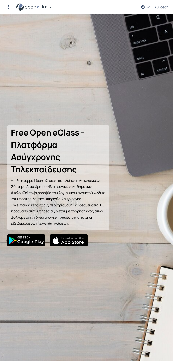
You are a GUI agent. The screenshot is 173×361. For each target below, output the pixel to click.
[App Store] (69, 240)
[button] (8, 7)
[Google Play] (26, 240)
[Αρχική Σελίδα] (33, 7)
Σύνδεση (161, 7)
